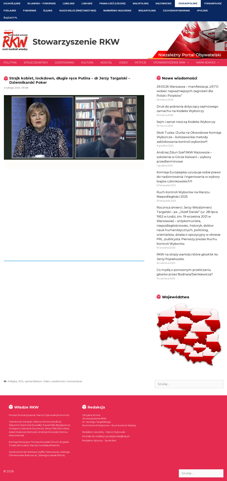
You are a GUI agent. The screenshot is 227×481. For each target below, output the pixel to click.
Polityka (10, 62)
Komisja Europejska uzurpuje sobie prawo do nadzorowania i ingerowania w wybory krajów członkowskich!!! (189, 176)
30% (21, 381)
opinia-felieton (33, 381)
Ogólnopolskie (187, 3)
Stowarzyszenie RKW (76, 42)
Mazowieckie (163, 3)
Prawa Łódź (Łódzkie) (112, 3)
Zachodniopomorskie (176, 10)
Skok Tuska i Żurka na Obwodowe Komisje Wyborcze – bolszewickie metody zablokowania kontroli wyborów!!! (189, 137)
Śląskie (47, 10)
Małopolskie (140, 3)
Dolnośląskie (12, 3)
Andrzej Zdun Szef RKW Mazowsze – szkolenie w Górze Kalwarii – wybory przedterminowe (184, 157)
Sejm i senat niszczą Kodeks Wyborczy (186, 122)
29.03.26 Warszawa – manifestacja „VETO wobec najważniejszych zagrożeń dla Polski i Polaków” (187, 91)
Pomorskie (29, 10)
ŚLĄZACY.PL (10, 17)
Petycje (140, 62)
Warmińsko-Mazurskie (117, 10)
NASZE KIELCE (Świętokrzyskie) (77, 10)
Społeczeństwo (36, 62)
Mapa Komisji (209, 62)
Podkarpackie (213, 3)
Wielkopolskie (147, 10)
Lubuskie (87, 3)
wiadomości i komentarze (66, 381)
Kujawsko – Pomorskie (41, 3)
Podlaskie (10, 10)
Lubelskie (68, 3)
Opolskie (202, 10)
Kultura (87, 62)
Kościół (106, 62)
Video (123, 62)
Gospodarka (64, 62)
